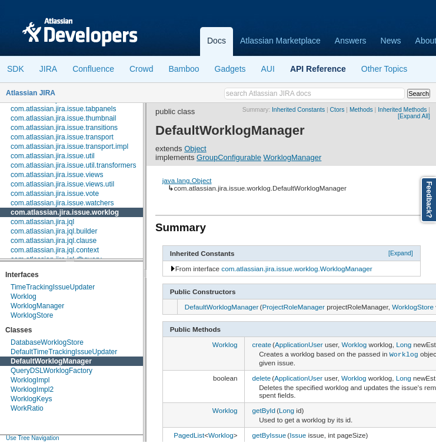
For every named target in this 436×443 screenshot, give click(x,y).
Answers (351, 40)
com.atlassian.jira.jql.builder (54, 231)
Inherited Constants (298, 109)
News (391, 40)
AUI (268, 69)
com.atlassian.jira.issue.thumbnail (63, 118)
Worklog (23, 296)
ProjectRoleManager (293, 307)
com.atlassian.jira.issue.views (57, 175)
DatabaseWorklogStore (47, 342)
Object (195, 148)
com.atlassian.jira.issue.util (53, 156)
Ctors (337, 109)
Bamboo (183, 69)
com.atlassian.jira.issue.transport (62, 137)
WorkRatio (27, 408)
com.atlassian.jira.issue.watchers (62, 203)
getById (263, 409)
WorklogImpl (30, 380)
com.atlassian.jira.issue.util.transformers (73, 165)
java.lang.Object (187, 180)
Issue (297, 434)
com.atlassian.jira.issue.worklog (65, 212)
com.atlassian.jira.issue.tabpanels (63, 109)
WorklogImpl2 (32, 389)
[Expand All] (414, 116)
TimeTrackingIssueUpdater (53, 287)
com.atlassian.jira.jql (42, 222)
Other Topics (384, 69)
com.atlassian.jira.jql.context (55, 250)
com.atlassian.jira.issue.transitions (64, 128)
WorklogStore (32, 315)
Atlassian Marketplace (280, 40)
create (261, 344)
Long (403, 344)
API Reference (318, 69)
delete (261, 377)
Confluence (93, 69)
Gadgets (230, 69)
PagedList (189, 434)
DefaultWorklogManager (51, 361)
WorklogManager (37, 306)
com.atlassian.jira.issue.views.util (62, 184)
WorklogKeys (31, 399)
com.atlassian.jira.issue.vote (55, 193)
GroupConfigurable (229, 157)
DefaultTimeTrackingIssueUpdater (64, 352)
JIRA (48, 69)
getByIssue (269, 434)
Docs (216, 40)
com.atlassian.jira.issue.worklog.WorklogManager (296, 268)
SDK (15, 69)
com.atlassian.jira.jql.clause (53, 241)
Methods (361, 109)
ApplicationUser (299, 344)
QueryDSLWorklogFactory (51, 371)
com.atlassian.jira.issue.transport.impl (69, 146)
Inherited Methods (402, 109)
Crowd (141, 69)
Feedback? (429, 199)
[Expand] (400, 253)
